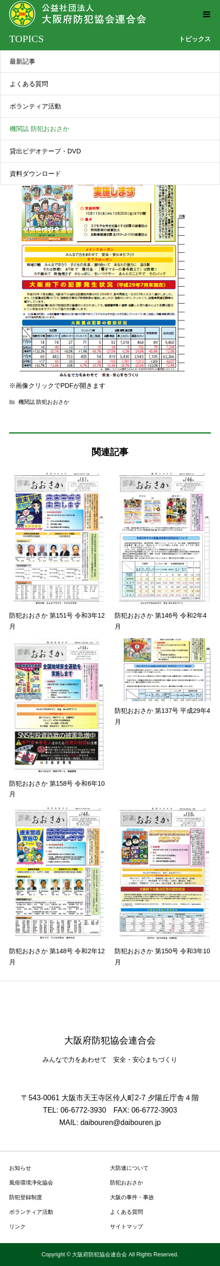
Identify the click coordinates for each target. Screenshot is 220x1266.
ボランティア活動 (35, 106)
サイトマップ (126, 1226)
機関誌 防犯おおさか (39, 128)
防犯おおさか (126, 1182)
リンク (17, 1226)
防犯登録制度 (25, 1197)
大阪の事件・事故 (132, 1197)
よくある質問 (29, 83)
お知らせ (20, 1168)
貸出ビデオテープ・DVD (45, 151)
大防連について (129, 1168)
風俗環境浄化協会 (31, 1182)
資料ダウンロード (35, 173)
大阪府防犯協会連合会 (110, 1040)
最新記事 (22, 61)
